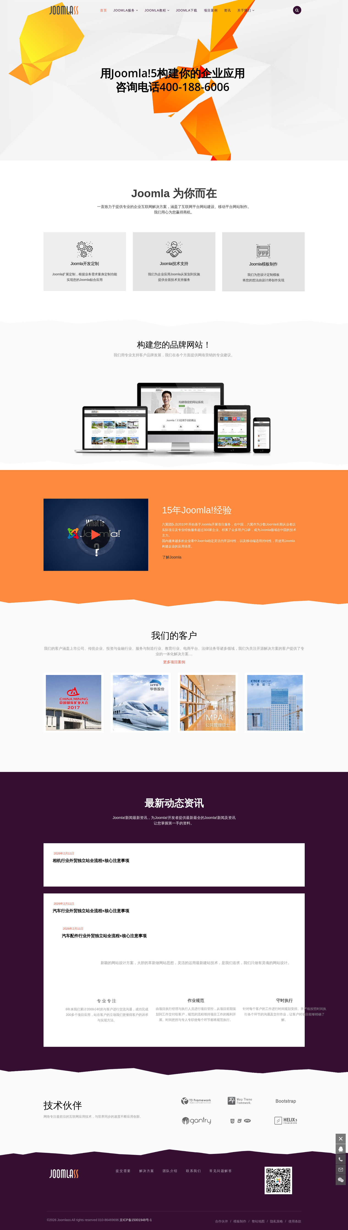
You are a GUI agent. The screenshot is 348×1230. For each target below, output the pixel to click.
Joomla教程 (155, 10)
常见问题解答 (220, 1171)
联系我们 (193, 1171)
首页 (103, 10)
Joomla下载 (186, 10)
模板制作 (239, 1221)
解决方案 (146, 1171)
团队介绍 (170, 1171)
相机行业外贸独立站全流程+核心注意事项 (91, 860)
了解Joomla (171, 557)
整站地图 (258, 1221)
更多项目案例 (174, 662)
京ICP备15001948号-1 (136, 1220)
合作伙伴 (221, 1221)
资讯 (227, 10)
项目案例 (211, 10)
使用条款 (294, 1221)
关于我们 (244, 10)
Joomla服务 (124, 10)
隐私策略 (276, 1221)
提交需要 (123, 1171)
